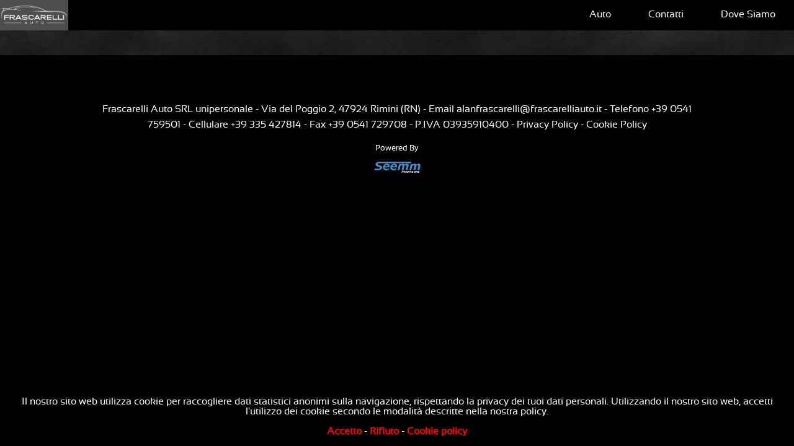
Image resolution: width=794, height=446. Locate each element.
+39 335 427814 (266, 124)
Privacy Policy (547, 124)
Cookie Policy (616, 124)
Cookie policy (437, 431)
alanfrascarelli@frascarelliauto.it (529, 109)
